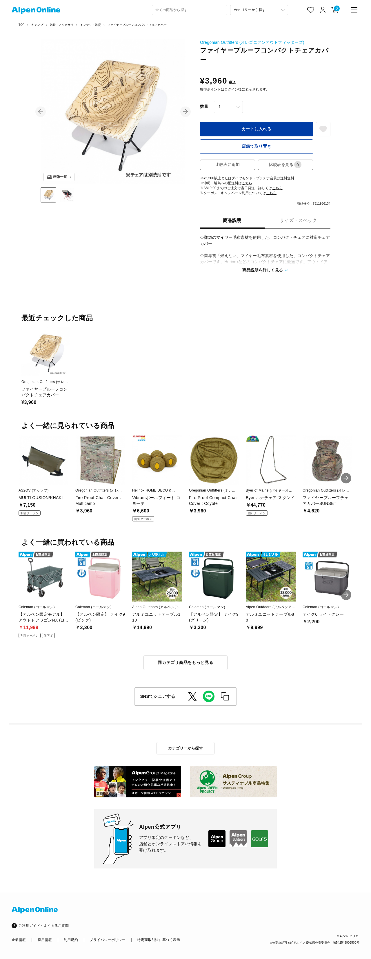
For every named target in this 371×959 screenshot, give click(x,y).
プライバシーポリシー (108, 940)
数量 (204, 106)
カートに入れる (257, 129)
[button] (40, 111)
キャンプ (37, 24)
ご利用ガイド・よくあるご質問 (44, 926)
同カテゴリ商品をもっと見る (185, 662)
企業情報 (19, 940)
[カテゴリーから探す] (259, 10)
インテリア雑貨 (90, 24)
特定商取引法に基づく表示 (158, 940)
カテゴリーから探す (185, 748)
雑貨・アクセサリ (62, 24)
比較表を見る (285, 164)
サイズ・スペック (298, 220)
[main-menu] (354, 10)
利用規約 (71, 940)
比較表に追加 (227, 164)
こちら (247, 183)
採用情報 (45, 940)
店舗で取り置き (257, 146)
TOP (22, 24)
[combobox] (189, 10)
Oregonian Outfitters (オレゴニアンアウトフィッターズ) (252, 42)
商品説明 (232, 220)
